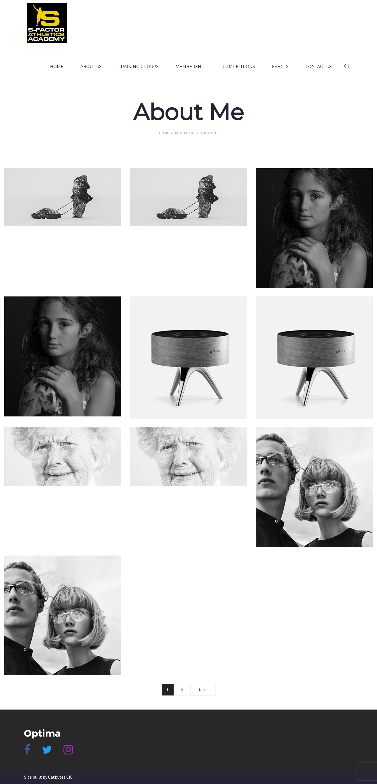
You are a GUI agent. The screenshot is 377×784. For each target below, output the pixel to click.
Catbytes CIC (60, 777)
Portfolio (185, 133)
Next (203, 689)
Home (164, 133)
